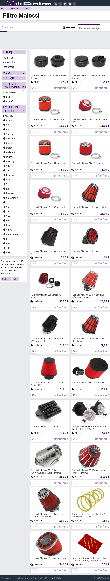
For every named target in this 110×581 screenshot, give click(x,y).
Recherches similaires (10, 109)
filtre (26, 8)
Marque (8, 72)
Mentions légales (44, 578)
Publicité (57, 578)
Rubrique (9, 52)
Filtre (15, 278)
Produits (13, 8)
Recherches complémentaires (14, 85)
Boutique (9, 78)
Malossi (5, 278)
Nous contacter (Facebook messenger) (17, 578)
